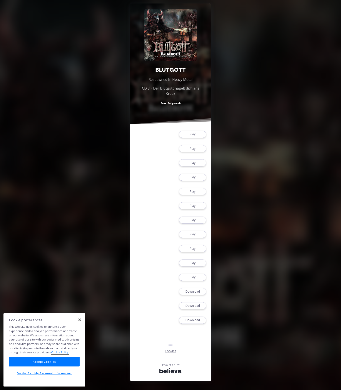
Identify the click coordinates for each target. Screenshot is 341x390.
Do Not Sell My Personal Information (44, 373)
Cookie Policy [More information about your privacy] (60, 352)
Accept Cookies (44, 362)
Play (192, 134)
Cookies (170, 351)
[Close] (79, 320)
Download (192, 291)
